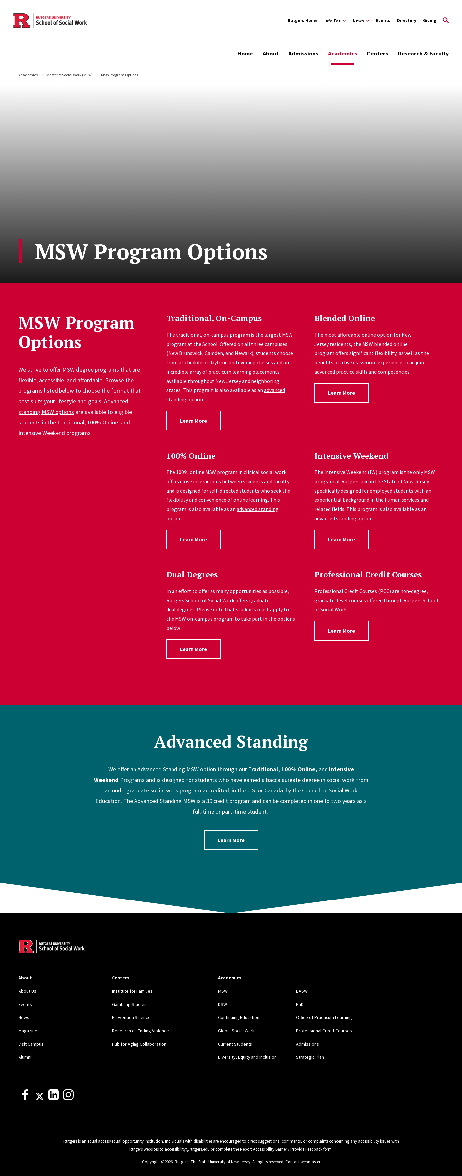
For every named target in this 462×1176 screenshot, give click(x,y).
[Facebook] (25, 1098)
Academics (342, 53)
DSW (222, 1004)
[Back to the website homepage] (50, 20)
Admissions (303, 53)
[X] (39, 1098)
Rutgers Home (303, 20)
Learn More (193, 420)
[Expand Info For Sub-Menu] (335, 20)
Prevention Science (131, 1017)
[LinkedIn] (53, 1098)
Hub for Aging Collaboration (139, 1044)
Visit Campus (31, 1044)
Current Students (235, 1044)
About (271, 53)
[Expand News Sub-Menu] (361, 20)
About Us (27, 991)
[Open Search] (446, 21)
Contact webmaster (302, 1162)
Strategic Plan (310, 1057)
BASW (302, 991)
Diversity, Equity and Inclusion (247, 1057)
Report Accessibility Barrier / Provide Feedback (281, 1149)
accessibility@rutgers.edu (187, 1149)
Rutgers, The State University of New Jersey (212, 1162)
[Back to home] (52, 947)
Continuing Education (238, 1017)
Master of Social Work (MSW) (69, 74)
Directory (406, 20)
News (24, 1017)
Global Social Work (236, 1031)
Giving (429, 20)
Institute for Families (132, 991)
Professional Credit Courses (324, 1031)
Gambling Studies (129, 1004)
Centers (377, 53)
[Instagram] (68, 1098)
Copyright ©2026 (157, 1162)
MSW (223, 991)
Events (383, 20)
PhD (300, 1004)
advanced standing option (343, 518)
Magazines (29, 1031)
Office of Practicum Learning (324, 1017)
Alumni (25, 1057)
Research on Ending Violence (140, 1031)
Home (245, 53)
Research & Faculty (423, 53)
